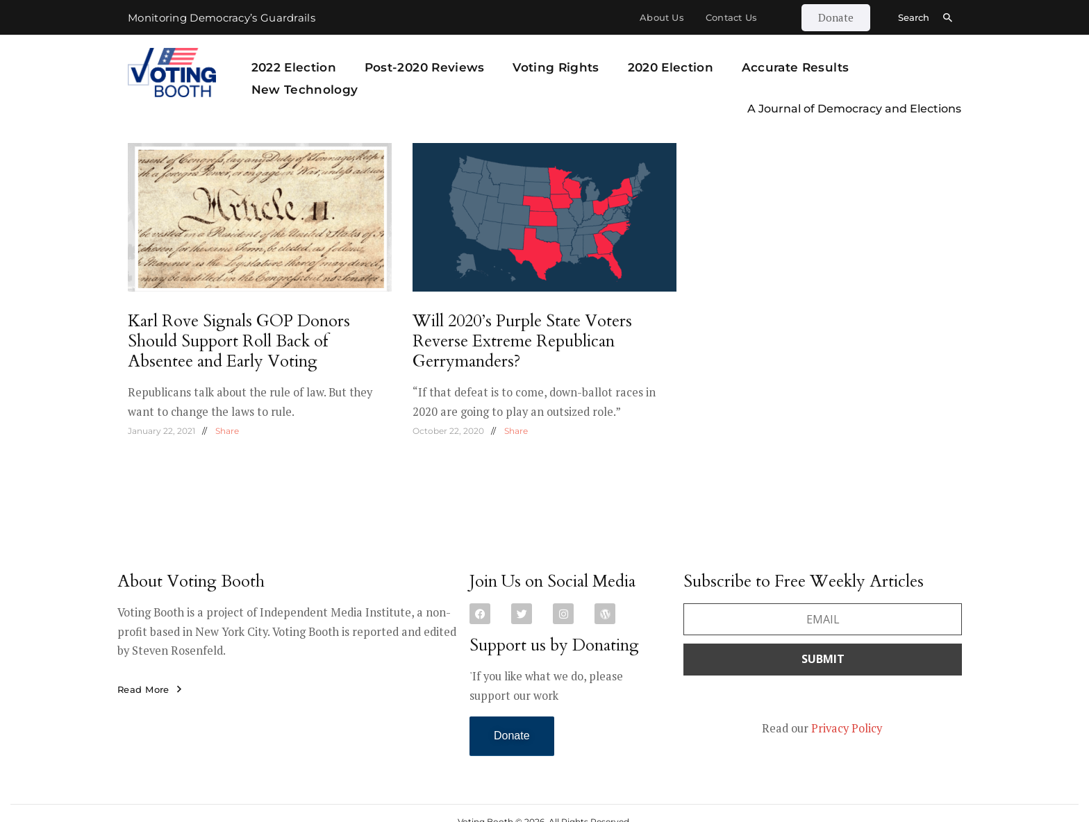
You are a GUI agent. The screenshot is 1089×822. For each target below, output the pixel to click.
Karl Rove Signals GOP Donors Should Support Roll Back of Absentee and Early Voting (239, 341)
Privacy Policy (846, 728)
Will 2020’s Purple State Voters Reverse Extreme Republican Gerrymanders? (522, 341)
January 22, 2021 (161, 431)
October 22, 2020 (448, 431)
